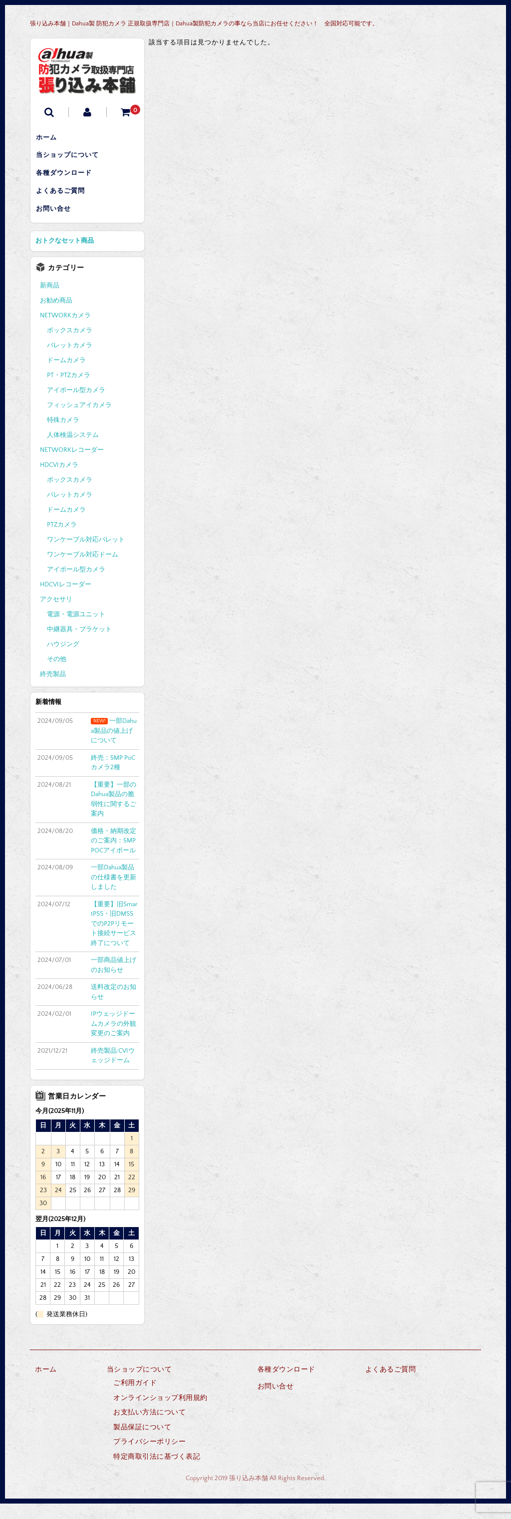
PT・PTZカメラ (68, 391)
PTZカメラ (62, 540)
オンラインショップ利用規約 (160, 1413)
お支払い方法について (149, 1428)
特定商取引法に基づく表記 (156, 1472)
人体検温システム (73, 450)
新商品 (49, 301)
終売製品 (53, 690)
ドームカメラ (66, 376)
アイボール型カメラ (76, 406)
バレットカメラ (69, 361)
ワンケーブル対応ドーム (82, 570)
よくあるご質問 (64, 201)
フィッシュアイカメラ (79, 420)
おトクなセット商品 (64, 256)
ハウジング (63, 660)
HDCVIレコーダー (65, 600)
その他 (56, 675)
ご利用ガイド (135, 1398)
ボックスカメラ (69, 346)
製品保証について (142, 1443)
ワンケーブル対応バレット (86, 555)
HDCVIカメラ (59, 480)
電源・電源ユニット (76, 630)
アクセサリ (56, 615)
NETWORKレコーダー (72, 465)
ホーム (50, 139)
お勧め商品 (56, 316)
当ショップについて (71, 159)
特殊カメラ (63, 435)
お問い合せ (57, 222)
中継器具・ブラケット (79, 645)
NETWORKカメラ (65, 331)
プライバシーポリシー (149, 1457)
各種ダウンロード (68, 180)
